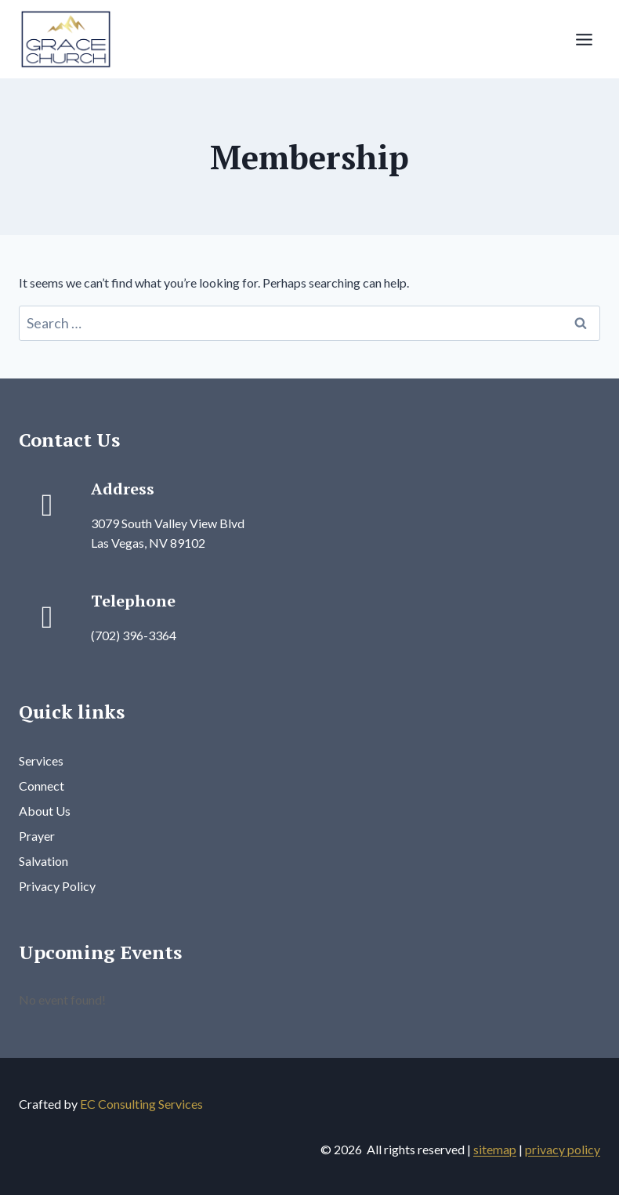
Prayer (37, 835)
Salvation (43, 860)
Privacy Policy (57, 885)
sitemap (494, 1149)
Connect (41, 785)
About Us (45, 810)
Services (41, 760)
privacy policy (562, 1149)
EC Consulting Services (141, 1103)
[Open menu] (583, 39)
